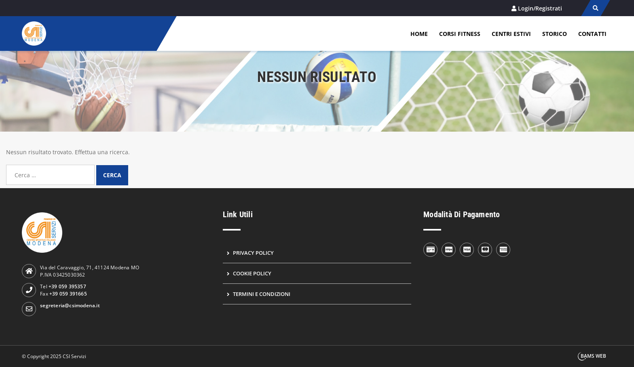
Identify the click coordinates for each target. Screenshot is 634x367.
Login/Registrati (540, 8)
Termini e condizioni (261, 294)
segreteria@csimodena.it (70, 305)
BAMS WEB (593, 355)
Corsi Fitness (459, 34)
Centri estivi (511, 34)
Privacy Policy (253, 252)
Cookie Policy (252, 273)
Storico (554, 34)
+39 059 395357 (67, 286)
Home (419, 34)
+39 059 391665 (68, 293)
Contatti (592, 34)
